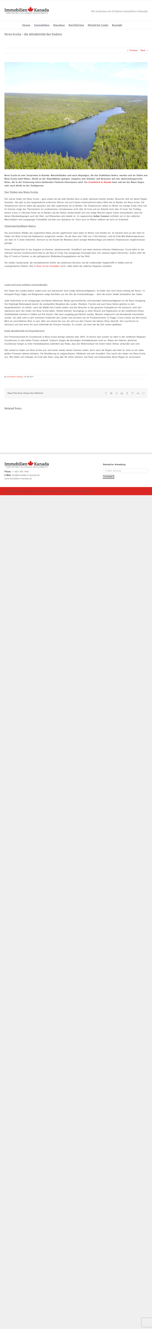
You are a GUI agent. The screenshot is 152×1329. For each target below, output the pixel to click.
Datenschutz (53, 598)
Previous (133, 50)
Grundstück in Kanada (99, 182)
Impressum (41, 598)
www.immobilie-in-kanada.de (18, 585)
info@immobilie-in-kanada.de (26, 582)
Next (143, 50)
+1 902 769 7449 (20, 578)
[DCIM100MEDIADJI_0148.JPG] (76, 115)
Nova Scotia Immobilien (48, 266)
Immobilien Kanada (14, 377)
